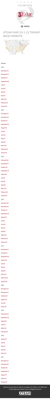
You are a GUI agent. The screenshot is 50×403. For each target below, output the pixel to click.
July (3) (3, 178)
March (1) (3, 188)
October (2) (4, 296)
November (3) (4, 74)
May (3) (3, 92)
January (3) (4, 242)
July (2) (3, 85)
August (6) (4, 174)
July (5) (3, 263)
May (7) (3, 346)
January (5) (4, 195)
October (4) (4, 167)
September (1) (5, 371)
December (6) (4, 160)
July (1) (3, 221)
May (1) (3, 267)
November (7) (4, 163)
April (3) (3, 142)
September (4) (5, 213)
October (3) (4, 120)
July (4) (3, 131)
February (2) (4, 102)
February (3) (4, 192)
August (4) (4, 128)
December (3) (4, 203)
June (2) (3, 135)
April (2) (3, 185)
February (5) (4, 149)
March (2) (3, 306)
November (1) (4, 249)
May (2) (3, 138)
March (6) (3, 235)
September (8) (5, 81)
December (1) (4, 71)
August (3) (4, 217)
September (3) (5, 170)
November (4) (4, 117)
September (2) (5, 256)
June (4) (3, 88)
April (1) (3, 95)
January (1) (4, 152)
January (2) (4, 106)
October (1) (4, 78)
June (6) (3, 224)
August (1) (4, 299)
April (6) (3, 231)
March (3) (3, 99)
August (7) (4, 375)
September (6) (5, 124)
